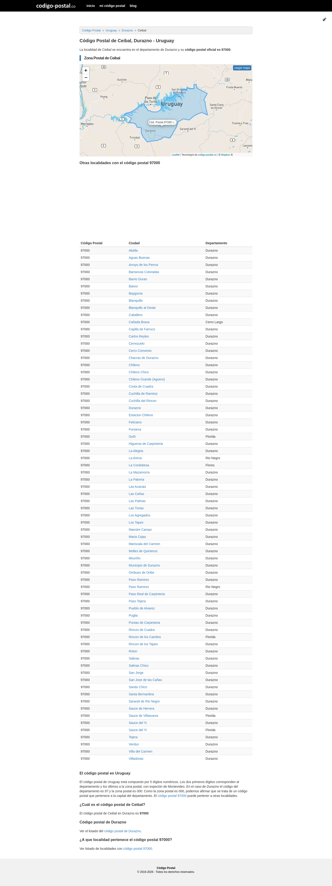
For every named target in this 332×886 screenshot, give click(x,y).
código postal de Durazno (122, 831)
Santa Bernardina (141, 694)
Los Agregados (139, 515)
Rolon (133, 651)
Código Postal (166, 868)
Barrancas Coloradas (144, 272)
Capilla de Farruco (142, 329)
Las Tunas (136, 508)
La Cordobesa (139, 465)
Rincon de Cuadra (142, 630)
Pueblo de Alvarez (142, 608)
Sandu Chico (138, 687)
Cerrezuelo (136, 343)
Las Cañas (136, 494)
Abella (133, 250)
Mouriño (134, 558)
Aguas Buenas (139, 257)
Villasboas (136, 758)
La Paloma (136, 479)
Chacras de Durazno (143, 358)
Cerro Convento (140, 351)
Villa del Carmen (140, 751)
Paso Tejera (137, 601)
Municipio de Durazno (144, 565)
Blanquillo (136, 300)
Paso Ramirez (139, 580)
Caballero (135, 315)
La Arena (135, 458)
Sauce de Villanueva (143, 715)
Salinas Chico (138, 665)
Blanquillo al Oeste (142, 308)
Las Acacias (137, 486)
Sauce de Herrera (141, 708)
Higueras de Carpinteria (146, 444)
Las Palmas (137, 501)
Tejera (133, 737)
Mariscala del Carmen (144, 544)
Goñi (132, 436)
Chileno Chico (139, 372)
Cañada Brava (139, 322)
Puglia (133, 615)
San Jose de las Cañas (145, 680)
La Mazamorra (139, 472)
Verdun (134, 744)
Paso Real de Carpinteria (147, 594)
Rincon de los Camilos (145, 637)
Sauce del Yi (138, 723)
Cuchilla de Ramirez (143, 393)
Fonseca (135, 429)
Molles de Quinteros (143, 551)
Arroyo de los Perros (143, 265)
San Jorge (136, 673)
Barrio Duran (138, 279)
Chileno (134, 365)
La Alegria (136, 451)
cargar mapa (242, 67)
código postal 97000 (172, 796)
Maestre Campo (140, 529)
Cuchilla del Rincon (142, 401)
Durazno (135, 408)
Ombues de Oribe (141, 572)
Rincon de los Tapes (143, 644)
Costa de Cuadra (141, 386)
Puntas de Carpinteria (144, 622)
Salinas (134, 658)
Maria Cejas (137, 537)
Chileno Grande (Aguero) (147, 379)
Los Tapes (136, 522)
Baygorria (135, 293)
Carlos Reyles (139, 336)
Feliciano (135, 422)
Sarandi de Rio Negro (144, 701)
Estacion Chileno (141, 415)
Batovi (133, 286)
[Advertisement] (166, 204)
